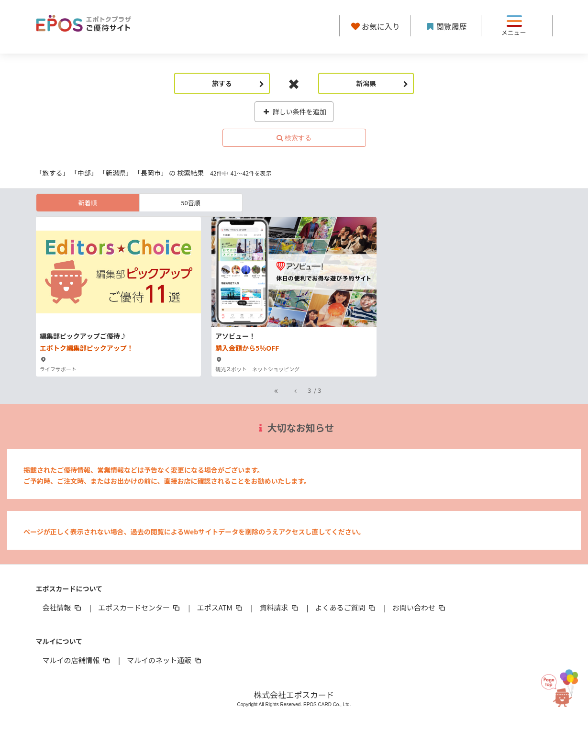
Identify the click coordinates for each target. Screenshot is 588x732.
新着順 (87, 202)
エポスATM (220, 607)
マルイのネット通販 (165, 660)
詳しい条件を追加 (294, 111)
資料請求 (279, 607)
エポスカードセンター (139, 607)
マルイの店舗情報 (77, 660)
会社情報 (63, 607)
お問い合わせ (419, 607)
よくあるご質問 (346, 607)
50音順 (190, 202)
